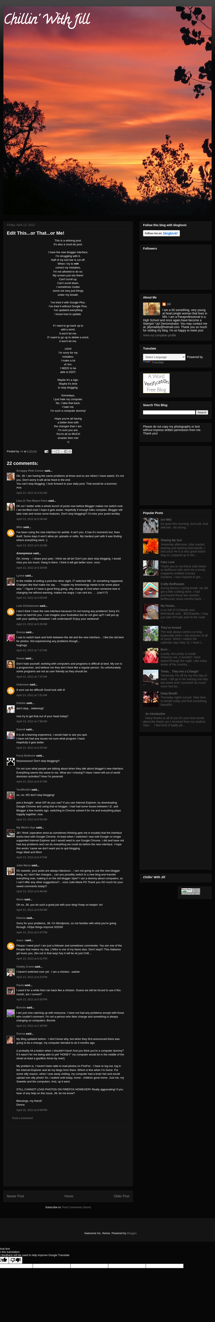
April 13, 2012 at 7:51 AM (31, 695)
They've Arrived (171, 627)
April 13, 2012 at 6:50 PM (31, 999)
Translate (153, 362)
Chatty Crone (25, 966)
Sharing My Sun (171, 540)
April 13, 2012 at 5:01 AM (31, 492)
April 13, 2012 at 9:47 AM (31, 857)
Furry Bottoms (26, 755)
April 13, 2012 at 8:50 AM (31, 819)
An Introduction (155, 713)
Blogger (131, 1233)
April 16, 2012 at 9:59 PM (31, 1110)
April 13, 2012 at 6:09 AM (31, 597)
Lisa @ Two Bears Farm (31, 500)
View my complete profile (159, 335)
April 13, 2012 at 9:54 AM (31, 909)
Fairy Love (168, 562)
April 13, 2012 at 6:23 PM (31, 977)
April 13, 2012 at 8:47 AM (31, 781)
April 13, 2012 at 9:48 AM (31, 891)
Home (68, 1196)
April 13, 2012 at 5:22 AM (31, 545)
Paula (20, 985)
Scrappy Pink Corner (30, 470)
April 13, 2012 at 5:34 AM (31, 567)
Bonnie (21, 1007)
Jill (169, 304)
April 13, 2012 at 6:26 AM (31, 624)
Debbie (21, 703)
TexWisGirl (23, 789)
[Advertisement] (68, 1156)
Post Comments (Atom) (76, 1207)
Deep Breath (169, 693)
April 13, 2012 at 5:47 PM (31, 932)
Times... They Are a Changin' (180, 671)
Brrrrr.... (166, 649)
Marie (20, 899)
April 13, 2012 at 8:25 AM (31, 747)
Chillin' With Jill (46, 21)
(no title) (166, 519)
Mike (19, 527)
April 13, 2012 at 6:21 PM (31, 958)
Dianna (21, 917)
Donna (20, 632)
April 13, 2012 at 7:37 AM (31, 676)
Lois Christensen (27, 605)
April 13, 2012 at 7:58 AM (31, 721)
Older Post (121, 1196)
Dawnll (20, 729)
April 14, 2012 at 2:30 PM (31, 1025)
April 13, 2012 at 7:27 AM (31, 650)
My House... (169, 605)
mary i (20, 940)
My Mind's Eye (25, 827)
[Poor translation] (15, 1260)
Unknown (22, 684)
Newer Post (15, 1196)
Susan (20, 658)
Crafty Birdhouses (172, 584)
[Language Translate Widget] (164, 357)
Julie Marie (23, 865)
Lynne (20, 575)
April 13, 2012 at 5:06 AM (31, 519)
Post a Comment (22, 1118)
